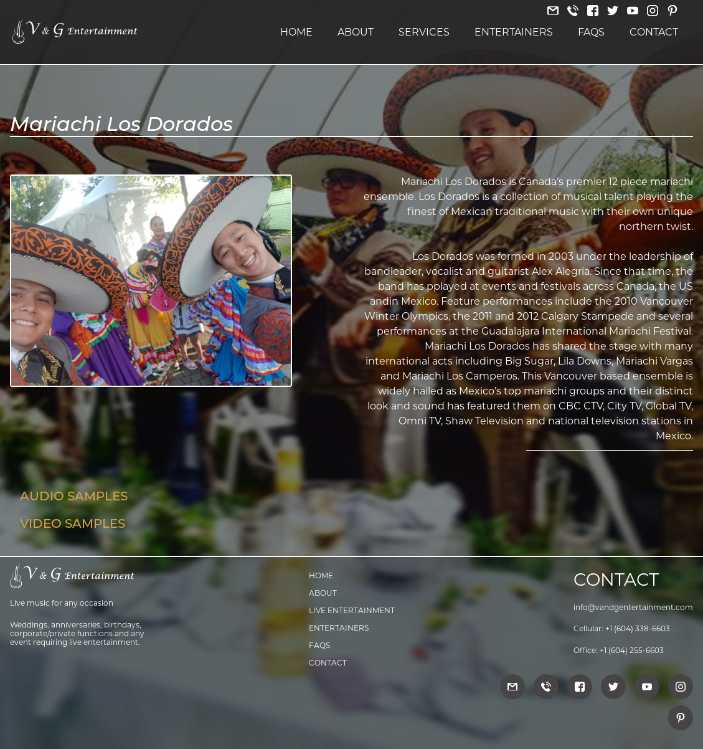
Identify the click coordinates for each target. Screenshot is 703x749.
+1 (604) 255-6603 (632, 650)
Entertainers (513, 32)
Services (424, 32)
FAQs (591, 32)
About (355, 32)
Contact (654, 32)
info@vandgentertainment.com (633, 607)
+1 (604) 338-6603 (637, 628)
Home (296, 32)
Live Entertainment (352, 610)
